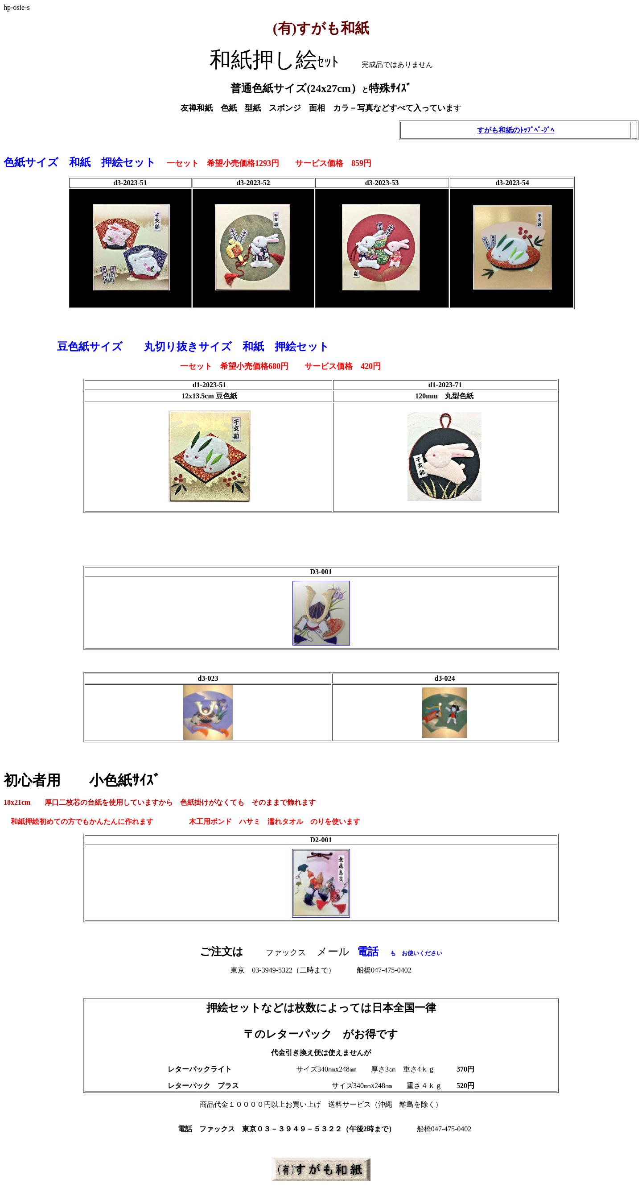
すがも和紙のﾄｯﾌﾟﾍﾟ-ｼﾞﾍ (515, 130)
